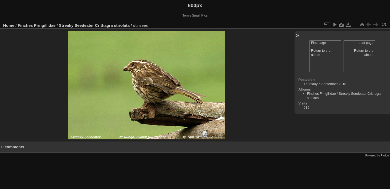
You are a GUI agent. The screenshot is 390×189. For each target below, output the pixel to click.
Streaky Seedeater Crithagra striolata (94, 25)
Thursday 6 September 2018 (325, 84)
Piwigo (385, 155)
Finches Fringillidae (37, 25)
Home (8, 25)
